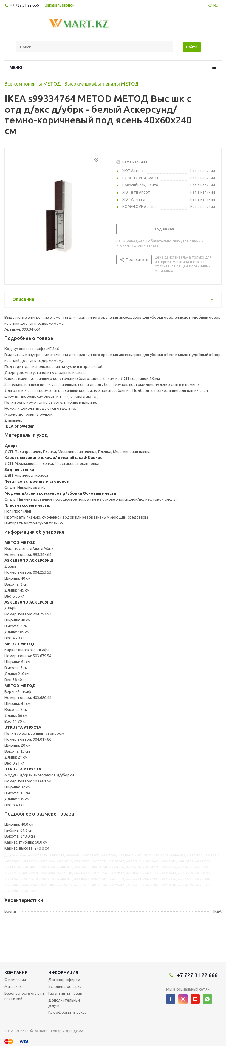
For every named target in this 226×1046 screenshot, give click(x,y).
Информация (63, 972)
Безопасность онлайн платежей (24, 996)
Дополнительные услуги (64, 1003)
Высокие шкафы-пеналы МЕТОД (101, 83)
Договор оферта (64, 979)
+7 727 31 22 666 (24, 5)
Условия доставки (65, 986)
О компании (15, 979)
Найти (191, 47)
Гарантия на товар (65, 993)
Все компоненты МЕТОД (32, 83)
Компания (15, 972)
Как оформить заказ (67, 1012)
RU (216, 5)
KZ (210, 5)
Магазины (13, 986)
